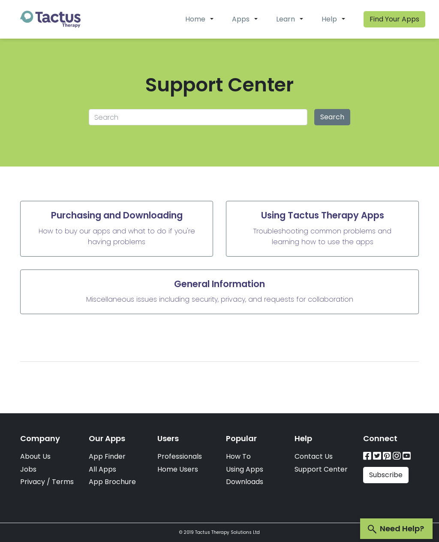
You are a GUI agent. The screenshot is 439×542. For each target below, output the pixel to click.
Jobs (28, 469)
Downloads (244, 482)
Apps (241, 19)
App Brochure (112, 482)
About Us (35, 456)
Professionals (179, 456)
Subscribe (386, 475)
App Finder (107, 456)
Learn (285, 19)
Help (329, 19)
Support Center (321, 469)
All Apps (102, 469)
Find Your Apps (394, 19)
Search (332, 117)
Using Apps (244, 469)
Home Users (177, 469)
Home (195, 19)
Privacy (32, 482)
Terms (63, 482)
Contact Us (314, 456)
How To (238, 456)
